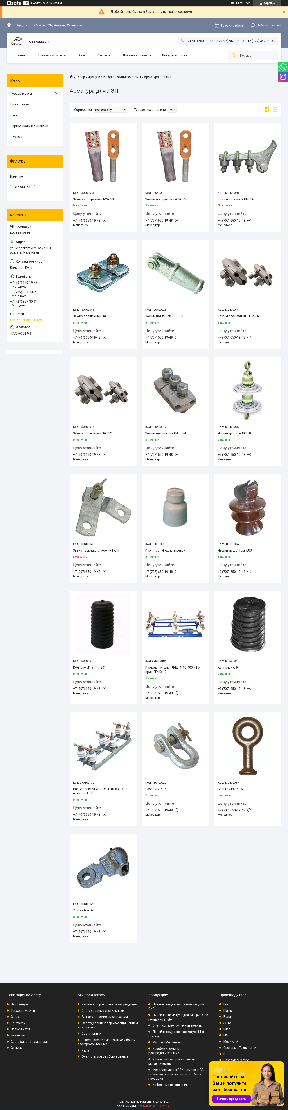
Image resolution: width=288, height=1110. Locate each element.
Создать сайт (39, 3)
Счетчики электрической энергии (178, 1025)
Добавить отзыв (268, 25)
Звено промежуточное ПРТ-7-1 (96, 550)
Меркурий (230, 1041)
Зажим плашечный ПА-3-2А (166, 433)
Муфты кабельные (166, 1042)
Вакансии (18, 1035)
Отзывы (16, 137)
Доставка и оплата (137, 55)
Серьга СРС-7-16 (230, 789)
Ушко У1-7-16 (83, 910)
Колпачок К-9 (228, 667)
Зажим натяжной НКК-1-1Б (165, 316)
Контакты (104, 55)
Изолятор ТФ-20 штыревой (165, 550)
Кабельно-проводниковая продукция (110, 1004)
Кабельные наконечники (171, 1085)
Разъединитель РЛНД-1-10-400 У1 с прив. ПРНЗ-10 (172, 670)
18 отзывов (243, 3)
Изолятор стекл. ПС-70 (234, 433)
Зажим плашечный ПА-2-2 (92, 433)
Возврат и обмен (174, 55)
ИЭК (226, 1054)
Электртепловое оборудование (105, 1056)
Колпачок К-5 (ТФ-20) (89, 667)
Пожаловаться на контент (155, 1105)
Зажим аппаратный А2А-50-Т (95, 199)
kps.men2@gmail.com (26, 320)
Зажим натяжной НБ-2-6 (236, 199)
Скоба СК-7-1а (156, 789)
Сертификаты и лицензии (29, 126)
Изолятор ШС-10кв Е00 (235, 550)
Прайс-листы (19, 104)
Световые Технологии (239, 1048)
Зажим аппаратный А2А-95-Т (167, 199)
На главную (19, 1004)
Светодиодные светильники (103, 1010)
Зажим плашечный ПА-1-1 (92, 316)
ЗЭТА (227, 1023)
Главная (21, 55)
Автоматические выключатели (105, 1016)
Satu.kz (164, 1101)
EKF (226, 1035)
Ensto (227, 1004)
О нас (82, 55)
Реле (85, 1050)
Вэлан (228, 1016)
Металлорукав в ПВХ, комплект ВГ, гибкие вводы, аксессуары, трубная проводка (176, 1074)
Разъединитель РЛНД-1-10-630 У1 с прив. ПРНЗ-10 (100, 791)
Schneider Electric (236, 1060)
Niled (226, 1029)
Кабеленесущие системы (122, 77)
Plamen (228, 1010)
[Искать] (233, 55)
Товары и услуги (50, 55)
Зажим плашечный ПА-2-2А (238, 316)
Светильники (91, 1033)
